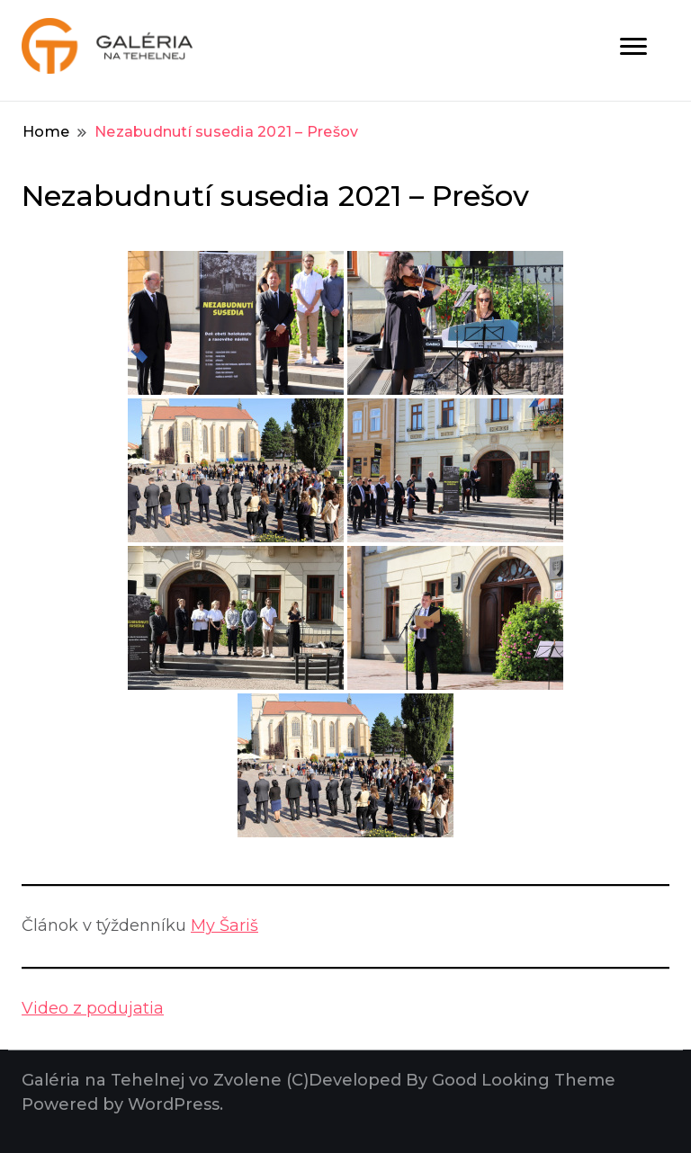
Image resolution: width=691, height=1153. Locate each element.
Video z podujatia (93, 1008)
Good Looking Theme (523, 1080)
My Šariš (224, 925)
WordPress (174, 1104)
